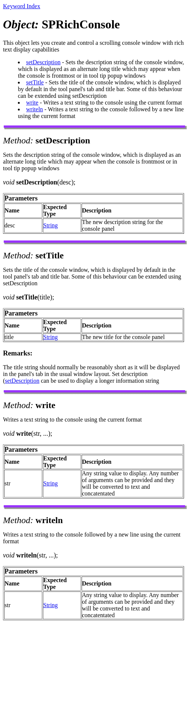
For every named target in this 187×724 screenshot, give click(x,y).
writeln (34, 109)
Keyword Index (21, 6)
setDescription (43, 62)
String (50, 225)
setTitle (35, 82)
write (32, 102)
